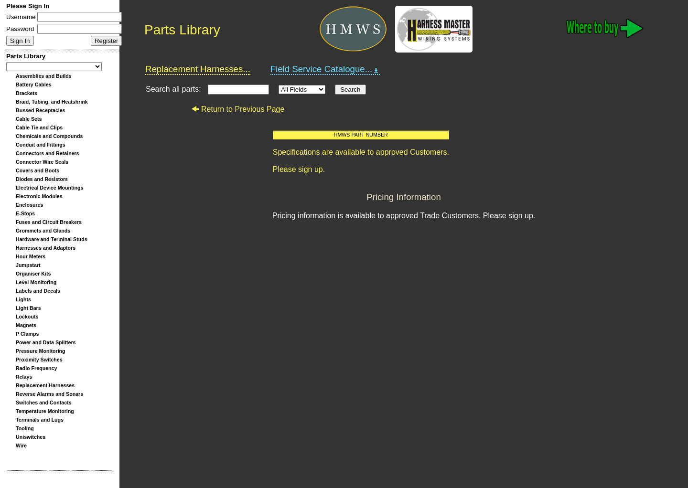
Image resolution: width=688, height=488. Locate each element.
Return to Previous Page (237, 109)
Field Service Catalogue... (325, 69)
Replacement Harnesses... (197, 69)
